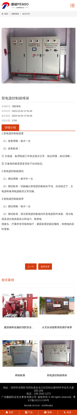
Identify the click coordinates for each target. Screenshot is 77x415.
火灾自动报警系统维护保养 (57, 327)
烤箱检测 (20, 375)
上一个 (31, 266)
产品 (29, 412)
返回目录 (45, 266)
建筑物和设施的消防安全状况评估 (23, 327)
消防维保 (15, 14)
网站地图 (28, 405)
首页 (6, 14)
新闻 (48, 412)
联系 (67, 412)
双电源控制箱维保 (57, 375)
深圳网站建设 (47, 405)
